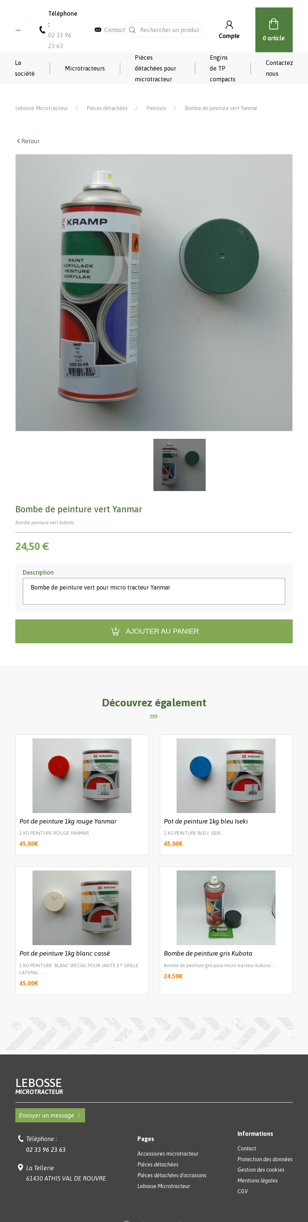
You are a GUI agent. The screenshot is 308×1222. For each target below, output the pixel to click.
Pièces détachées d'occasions (171, 1165)
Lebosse (154, 1075)
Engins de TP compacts (223, 68)
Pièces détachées (107, 97)
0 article (274, 28)
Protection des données (265, 1148)
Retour (27, 130)
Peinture (156, 97)
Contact (114, 29)
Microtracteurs (85, 68)
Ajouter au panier (154, 620)
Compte (229, 29)
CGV (242, 1181)
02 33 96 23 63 (46, 1138)
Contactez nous (279, 68)
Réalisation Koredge (154, 1214)
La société (25, 68)
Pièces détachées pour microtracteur (155, 68)
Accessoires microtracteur (168, 1143)
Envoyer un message (50, 1104)
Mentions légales (257, 1170)
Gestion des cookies (260, 1159)
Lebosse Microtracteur (41, 97)
